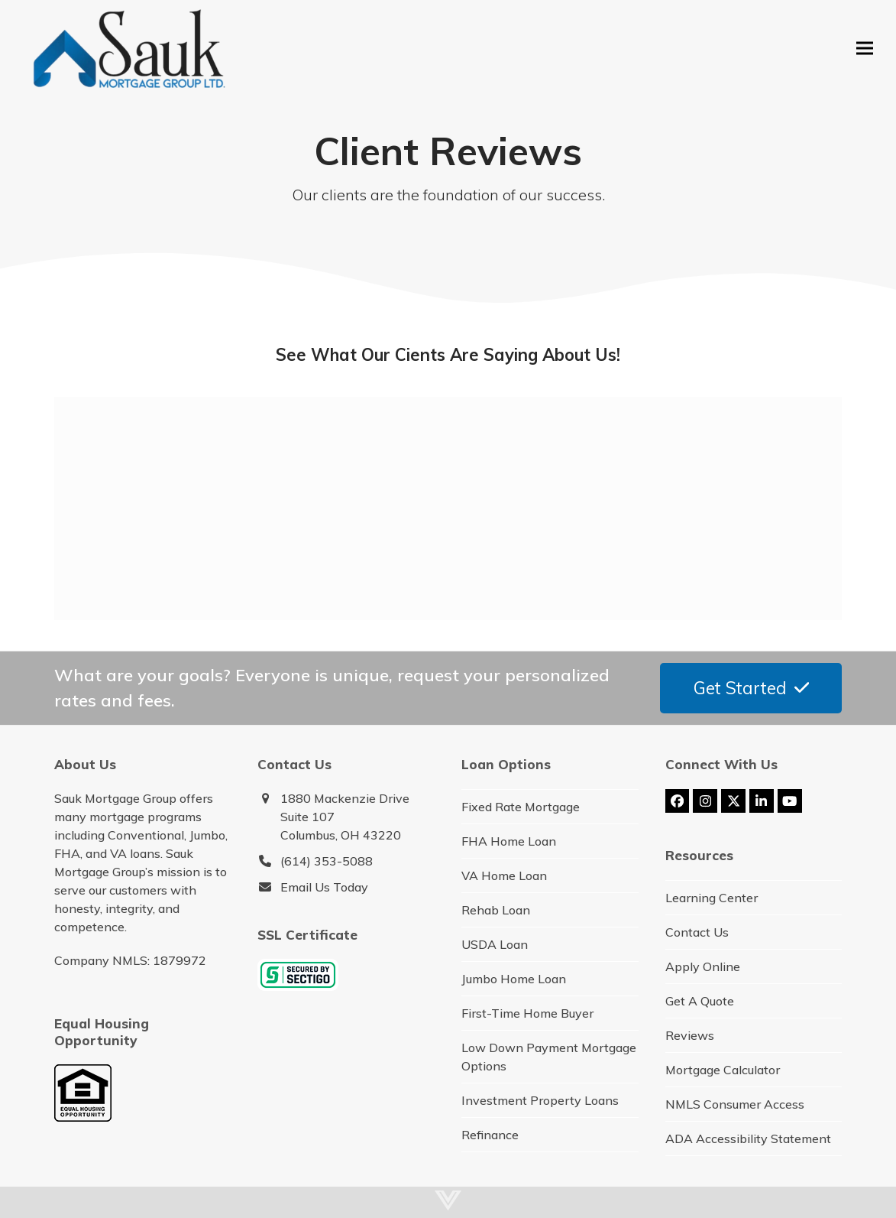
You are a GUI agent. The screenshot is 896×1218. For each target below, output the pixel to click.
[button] (864, 47)
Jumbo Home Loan (513, 978)
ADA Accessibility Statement (748, 1138)
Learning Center (711, 897)
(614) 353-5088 (326, 861)
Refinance (490, 1134)
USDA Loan (494, 944)
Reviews (689, 1035)
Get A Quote (699, 1001)
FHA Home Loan (508, 841)
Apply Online (702, 966)
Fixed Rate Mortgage (520, 806)
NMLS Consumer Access (734, 1104)
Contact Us (697, 932)
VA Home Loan (504, 875)
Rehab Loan (495, 910)
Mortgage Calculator (722, 1069)
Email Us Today (324, 887)
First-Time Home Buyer (527, 1013)
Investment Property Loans (540, 1100)
